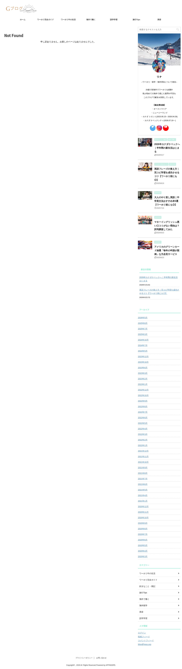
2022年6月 (142, 417)
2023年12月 (143, 356)
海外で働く (91, 20)
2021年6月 (142, 484)
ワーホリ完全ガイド (45, 20)
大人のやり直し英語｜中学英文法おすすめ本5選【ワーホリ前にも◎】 (166, 201)
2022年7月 (142, 412)
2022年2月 (142, 440)
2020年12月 (143, 506)
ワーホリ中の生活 (68, 20)
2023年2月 (142, 379)
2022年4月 (142, 429)
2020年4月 (142, 551)
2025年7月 (142, 329)
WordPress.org (144, 644)
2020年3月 (142, 556)
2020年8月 (142, 529)
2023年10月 (143, 362)
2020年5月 (142, 545)
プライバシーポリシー (84, 658)
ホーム (22, 20)
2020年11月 (143, 512)
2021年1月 (142, 501)
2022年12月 (143, 390)
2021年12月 (143, 451)
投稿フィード (144, 637)
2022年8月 (142, 406)
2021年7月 (142, 479)
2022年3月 (142, 434)
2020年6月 (142, 540)
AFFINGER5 (110, 665)
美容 (159, 20)
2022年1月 (142, 445)
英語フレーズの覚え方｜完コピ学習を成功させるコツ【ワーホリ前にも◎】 (159, 291)
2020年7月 (142, 534)
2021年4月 (142, 495)
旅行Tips (136, 20)
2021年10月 (143, 462)
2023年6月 (142, 367)
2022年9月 (142, 401)
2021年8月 (142, 473)
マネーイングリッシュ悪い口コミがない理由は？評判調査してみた (166, 226)
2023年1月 (142, 384)
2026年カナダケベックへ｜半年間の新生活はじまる (167, 148)
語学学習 (113, 20)
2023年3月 (142, 373)
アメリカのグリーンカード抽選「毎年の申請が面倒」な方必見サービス (166, 250)
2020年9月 (142, 523)
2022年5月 (142, 423)
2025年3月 (142, 334)
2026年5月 (142, 317)
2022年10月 (143, 395)
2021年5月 (142, 490)
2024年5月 (142, 351)
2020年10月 (143, 517)
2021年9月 (142, 467)
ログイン (142, 633)
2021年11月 (143, 456)
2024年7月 (142, 345)
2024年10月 (143, 340)
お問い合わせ (101, 658)
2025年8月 (142, 323)
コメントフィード (146, 640)
